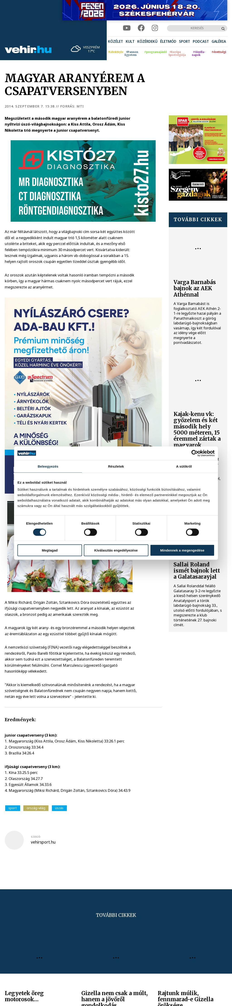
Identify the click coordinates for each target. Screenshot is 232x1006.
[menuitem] (115, 41)
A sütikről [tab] (184, 466)
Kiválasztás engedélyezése (116, 550)
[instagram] (155, 28)
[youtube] (127, 28)
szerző (35, 836)
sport (12, 808)
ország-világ (36, 808)
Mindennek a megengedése (182, 550)
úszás (59, 808)
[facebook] (141, 28)
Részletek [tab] (116, 466)
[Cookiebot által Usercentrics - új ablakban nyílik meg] (195, 453)
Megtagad (50, 550)
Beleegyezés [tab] (48, 466)
